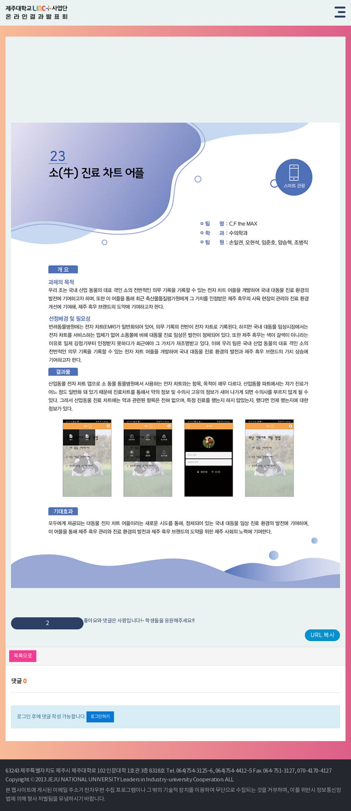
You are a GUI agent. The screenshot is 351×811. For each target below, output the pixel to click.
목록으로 (23, 656)
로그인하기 (100, 716)
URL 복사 (322, 635)
